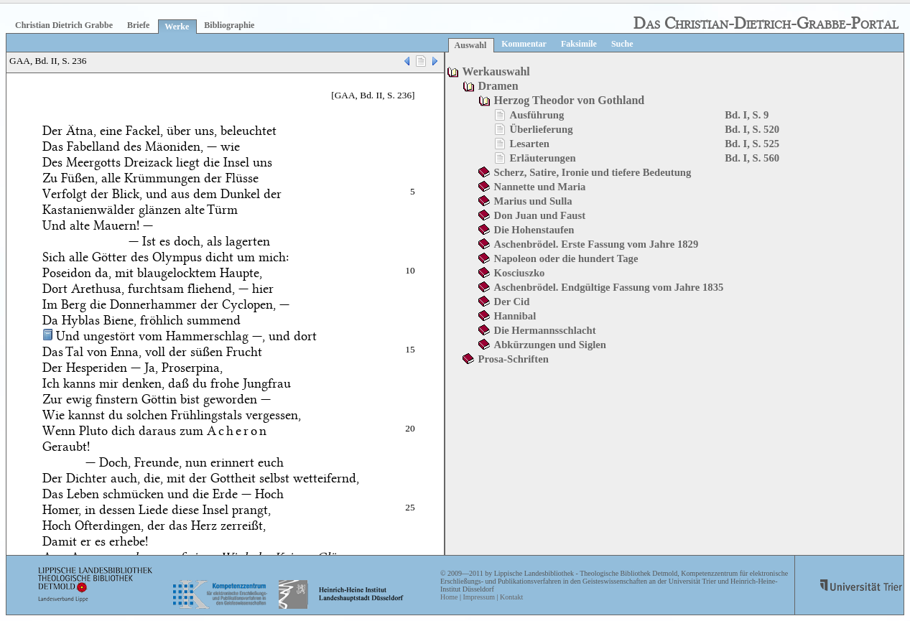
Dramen (498, 86)
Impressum (478, 597)
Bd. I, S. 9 (747, 115)
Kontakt (511, 597)
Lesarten (529, 143)
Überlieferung (541, 129)
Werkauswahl (496, 71)
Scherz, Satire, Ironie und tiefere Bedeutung (593, 172)
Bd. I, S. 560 (752, 158)
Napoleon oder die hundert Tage (566, 258)
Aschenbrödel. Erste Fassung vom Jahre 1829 (596, 244)
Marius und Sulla (533, 201)
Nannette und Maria (540, 186)
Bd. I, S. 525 (752, 143)
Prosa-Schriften (513, 359)
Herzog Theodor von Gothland (569, 100)
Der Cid (512, 301)
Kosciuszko (519, 273)
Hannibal (515, 316)
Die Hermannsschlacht (545, 330)
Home (449, 597)
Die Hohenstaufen (534, 229)
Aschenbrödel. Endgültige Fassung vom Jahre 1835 (609, 287)
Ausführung (537, 115)
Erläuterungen (543, 158)
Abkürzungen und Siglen (550, 344)
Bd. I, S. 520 (752, 129)
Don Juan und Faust (539, 215)
